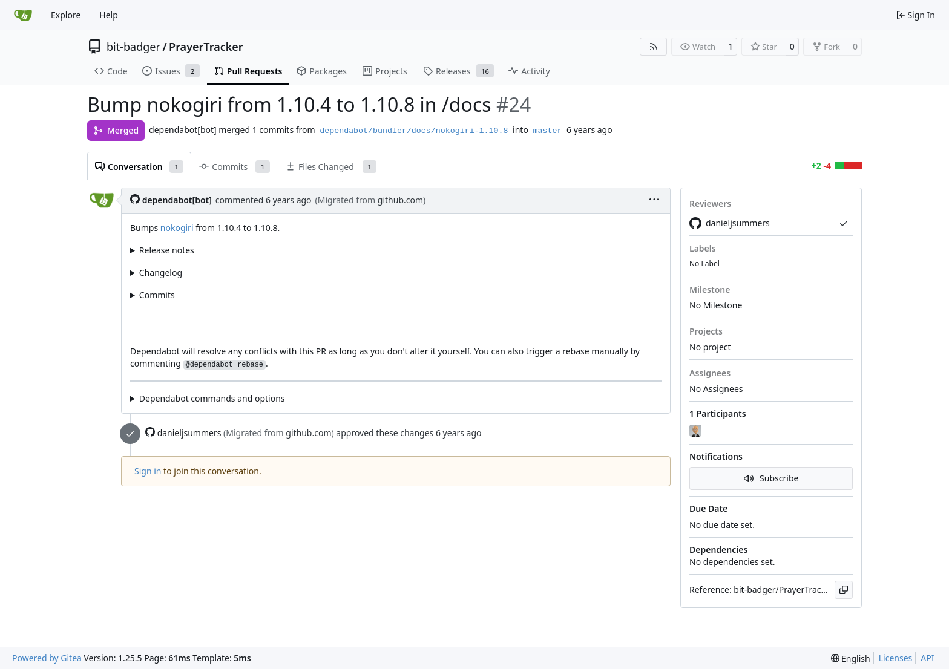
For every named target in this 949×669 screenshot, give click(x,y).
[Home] (23, 15)
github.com (400, 200)
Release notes (166, 250)
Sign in (147, 471)
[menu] (654, 200)
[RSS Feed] (654, 47)
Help (108, 15)
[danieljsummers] (696, 431)
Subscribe (771, 478)
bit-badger (133, 47)
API (927, 658)
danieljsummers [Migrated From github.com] (729, 223)
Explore (65, 15)
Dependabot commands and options (212, 398)
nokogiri (177, 227)
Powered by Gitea (47, 658)
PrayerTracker (206, 47)
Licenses (896, 658)
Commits (157, 295)
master (547, 130)
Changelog (160, 272)
